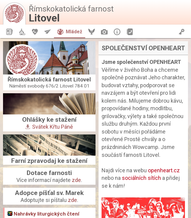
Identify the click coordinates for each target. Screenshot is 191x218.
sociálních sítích (141, 178)
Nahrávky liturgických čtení (43, 214)
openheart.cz (164, 170)
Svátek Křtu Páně (49, 127)
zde (76, 180)
